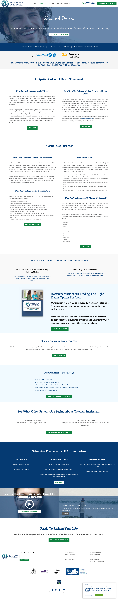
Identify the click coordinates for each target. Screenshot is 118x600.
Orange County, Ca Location (97, 564)
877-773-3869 (90, 3)
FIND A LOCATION (59, 357)
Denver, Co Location (95, 558)
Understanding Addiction (63, 3)
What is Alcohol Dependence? (44, 381)
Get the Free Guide (60, 330)
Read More (65, 516)
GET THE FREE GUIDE (32, 225)
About (35, 3)
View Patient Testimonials (29, 515)
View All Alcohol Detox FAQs (59, 399)
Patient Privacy (69, 560)
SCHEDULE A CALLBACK (107, 3)
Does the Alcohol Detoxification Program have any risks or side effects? (56, 389)
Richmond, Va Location (95, 555)
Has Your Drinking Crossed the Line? (74, 508)
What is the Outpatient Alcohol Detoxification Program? (51, 387)
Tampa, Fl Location (94, 562)
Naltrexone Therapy (87, 119)
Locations (51, 3)
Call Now (32, 128)
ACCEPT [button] (99, 595)
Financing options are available (65, 65)
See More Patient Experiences (59, 435)
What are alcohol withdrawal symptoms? (47, 384)
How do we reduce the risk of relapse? (46, 392)
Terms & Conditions (70, 558)
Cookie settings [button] (89, 595)
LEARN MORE (85, 127)
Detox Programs (69, 555)
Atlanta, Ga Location (95, 560)
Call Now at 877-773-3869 (59, 34)
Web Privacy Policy (70, 562)
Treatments (43, 3)
